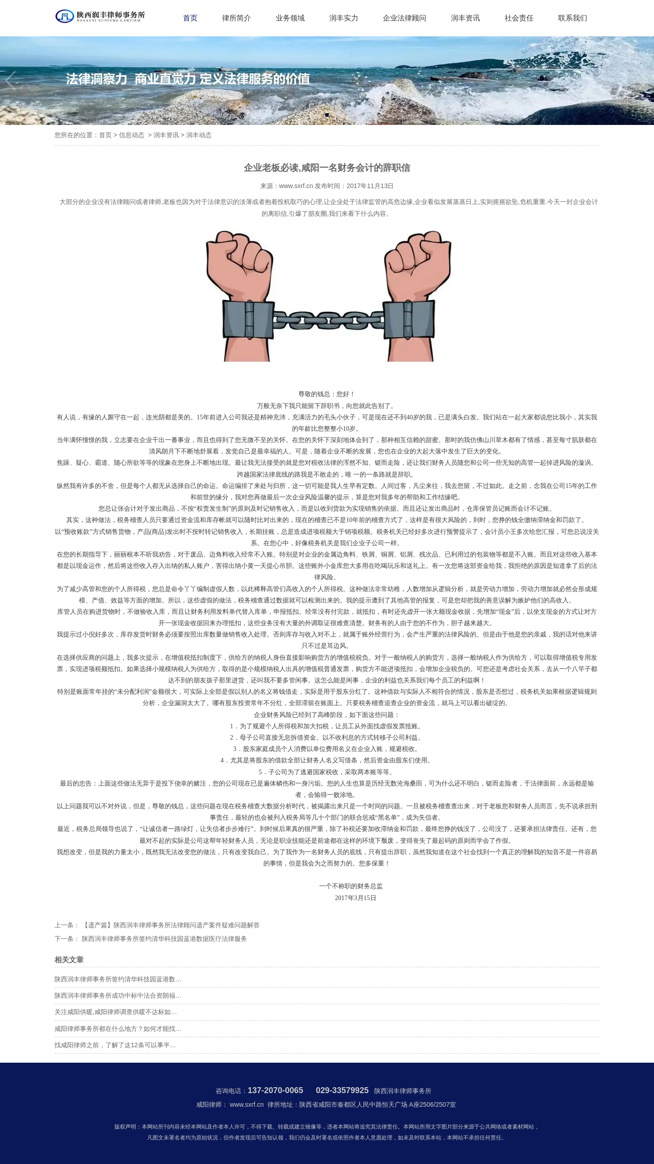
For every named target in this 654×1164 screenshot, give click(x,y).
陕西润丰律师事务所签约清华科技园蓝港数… (118, 979)
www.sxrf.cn (296, 185)
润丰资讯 (465, 18)
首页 (190, 18)
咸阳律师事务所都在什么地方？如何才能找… (118, 1028)
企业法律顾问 (404, 18)
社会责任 (519, 18)
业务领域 (290, 18)
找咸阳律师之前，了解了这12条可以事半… (115, 1045)
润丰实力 (343, 18)
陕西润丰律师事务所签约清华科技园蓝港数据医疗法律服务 (163, 938)
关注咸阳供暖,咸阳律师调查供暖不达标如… (115, 1011)
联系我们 (572, 18)
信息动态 (131, 135)
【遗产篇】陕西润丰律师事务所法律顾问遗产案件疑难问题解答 (170, 925)
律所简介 (236, 18)
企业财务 (266, 714)
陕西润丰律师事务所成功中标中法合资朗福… (118, 995)
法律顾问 (123, 201)
